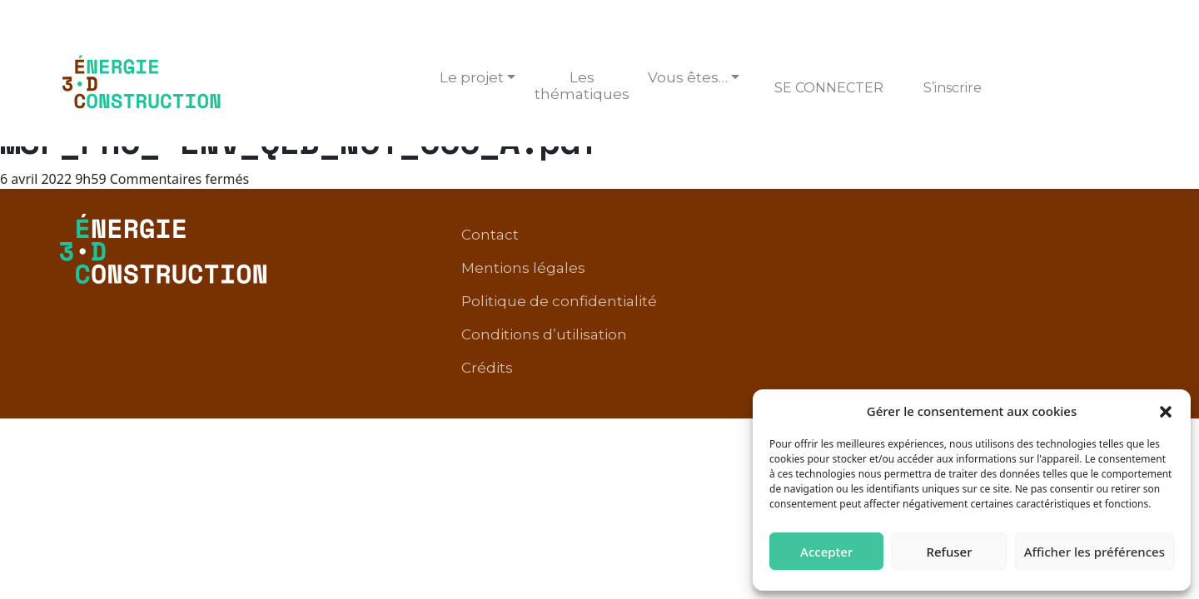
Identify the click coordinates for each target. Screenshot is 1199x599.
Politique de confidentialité (847, 236)
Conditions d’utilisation (1048, 236)
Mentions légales (667, 236)
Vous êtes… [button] (688, 77)
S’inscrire (952, 88)
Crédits (1105, 261)
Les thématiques (582, 85)
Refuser (949, 551)
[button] (1165, 411)
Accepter (826, 551)
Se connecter (828, 88)
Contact (556, 236)
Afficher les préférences (1094, 551)
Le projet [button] (472, 77)
